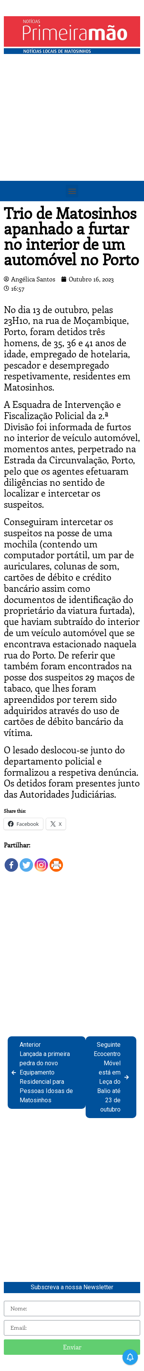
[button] (72, 191)
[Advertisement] (72, 134)
